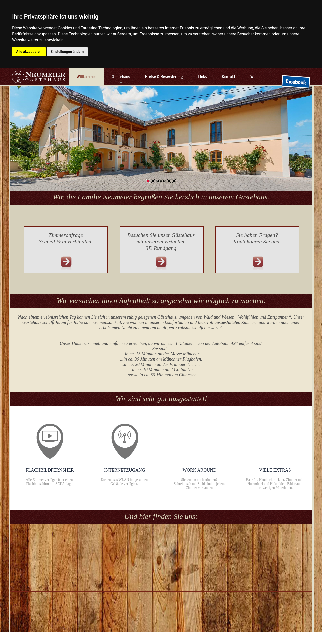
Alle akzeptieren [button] (29, 52)
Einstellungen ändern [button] (67, 52)
